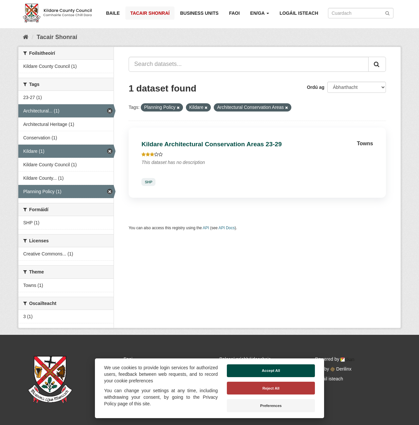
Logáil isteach (299, 13)
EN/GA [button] (259, 13)
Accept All (271, 371)
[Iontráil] (387, 12)
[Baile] (25, 37)
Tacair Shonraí (150, 13)
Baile (113, 13)
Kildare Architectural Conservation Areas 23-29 (211, 144)
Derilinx (341, 369)
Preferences (271, 406)
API (206, 228)
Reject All (271, 388)
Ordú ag (315, 87)
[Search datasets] (360, 13)
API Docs (227, 228)
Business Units (199, 13)
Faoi (234, 13)
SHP (148, 182)
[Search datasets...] (249, 64)
